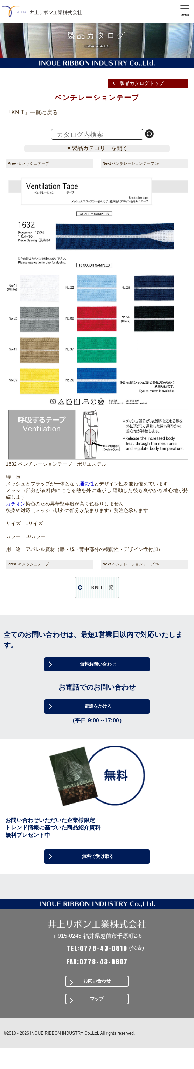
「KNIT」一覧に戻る (32, 112)
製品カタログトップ (142, 83)
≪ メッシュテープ (33, 163)
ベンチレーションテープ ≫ (135, 163)
